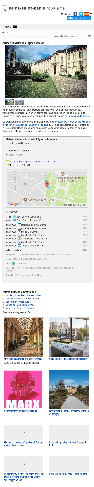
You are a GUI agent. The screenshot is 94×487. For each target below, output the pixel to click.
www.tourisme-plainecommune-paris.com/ (33, 161)
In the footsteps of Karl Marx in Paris (20, 411)
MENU (7, 26)
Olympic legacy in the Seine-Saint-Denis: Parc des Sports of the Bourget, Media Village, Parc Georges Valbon (24, 477)
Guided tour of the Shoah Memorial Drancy (68, 359)
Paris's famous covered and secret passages (23, 359)
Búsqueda (58, 36)
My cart (65, 14)
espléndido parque (80, 116)
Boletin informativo (79, 18)
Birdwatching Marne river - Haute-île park (68, 474)
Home (5, 32)
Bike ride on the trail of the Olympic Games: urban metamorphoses (23, 444)
